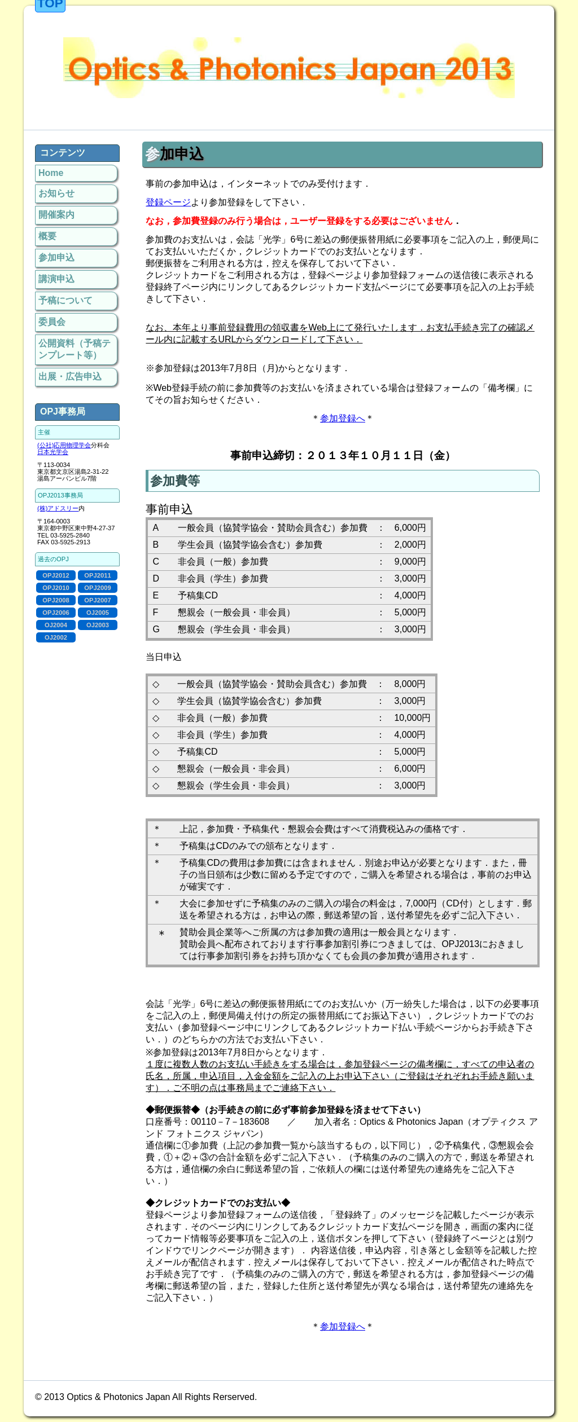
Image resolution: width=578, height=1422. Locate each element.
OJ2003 (97, 625)
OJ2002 (56, 637)
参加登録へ (342, 418)
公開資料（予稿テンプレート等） (74, 349)
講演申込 (56, 279)
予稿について (65, 300)
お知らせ (56, 193)
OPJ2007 (97, 600)
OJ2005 (97, 612)
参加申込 (56, 257)
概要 (47, 236)
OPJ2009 (97, 587)
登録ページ (168, 202)
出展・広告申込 (70, 376)
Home (50, 173)
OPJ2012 (55, 575)
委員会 (51, 322)
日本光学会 (52, 451)
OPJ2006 (55, 612)
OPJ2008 (55, 600)
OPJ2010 (55, 587)
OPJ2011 (97, 575)
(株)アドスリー (57, 508)
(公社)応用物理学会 (64, 445)
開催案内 (56, 214)
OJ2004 (56, 625)
